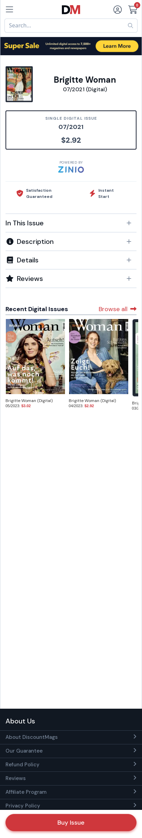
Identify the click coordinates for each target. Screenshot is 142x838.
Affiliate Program (26, 792)
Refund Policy (23, 764)
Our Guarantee (24, 750)
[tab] (71, 222)
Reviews (16, 778)
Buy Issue (71, 822)
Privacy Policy (23, 805)
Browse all (117, 309)
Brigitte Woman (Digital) (29, 400)
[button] (71, 223)
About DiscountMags (32, 737)
